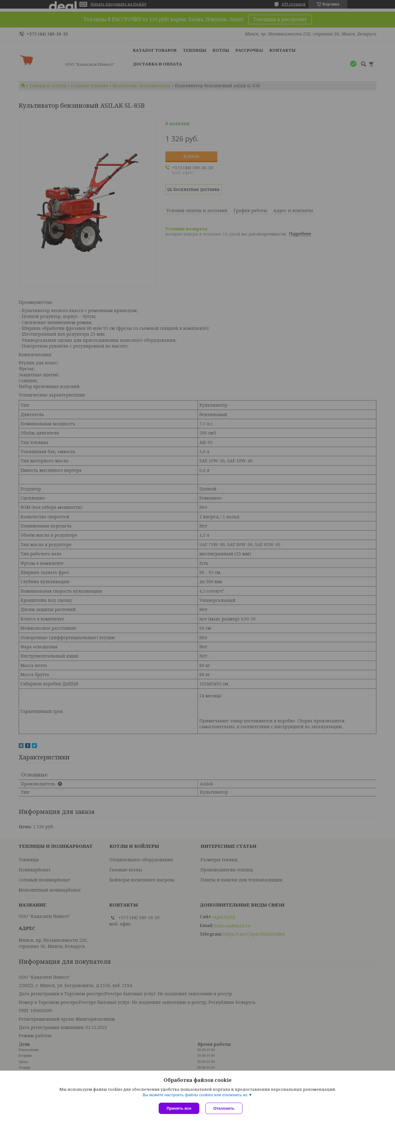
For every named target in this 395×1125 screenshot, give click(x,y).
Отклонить (223, 1108)
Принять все (179, 1108)
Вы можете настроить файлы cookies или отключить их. (195, 1095)
